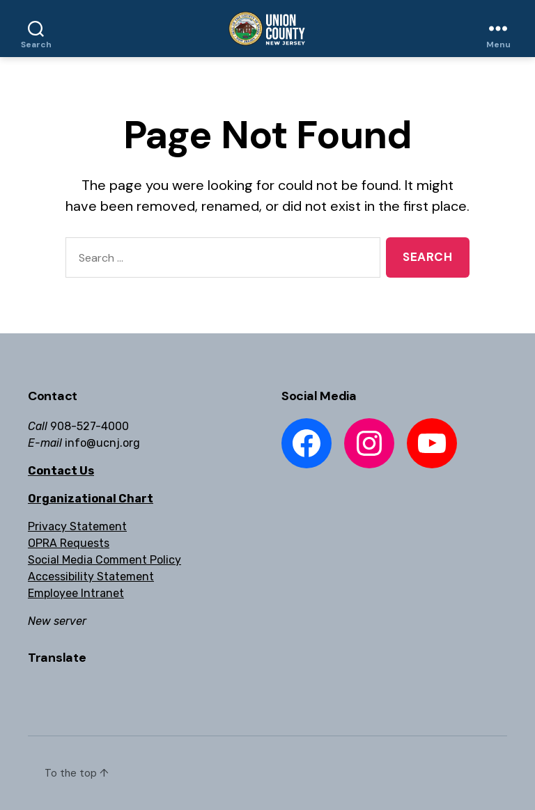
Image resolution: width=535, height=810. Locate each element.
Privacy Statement (77, 526)
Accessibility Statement (91, 576)
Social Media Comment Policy (104, 559)
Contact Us (61, 470)
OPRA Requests (68, 543)
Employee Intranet (76, 593)
